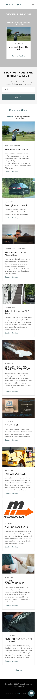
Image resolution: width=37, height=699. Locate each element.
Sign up (18, 97)
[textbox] (18, 89)
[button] (33, 4)
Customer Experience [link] (22, 22)
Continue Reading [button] (18, 56)
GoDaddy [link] (17, 694)
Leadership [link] (20, 24)
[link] (12, 4)
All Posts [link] (10, 22)
